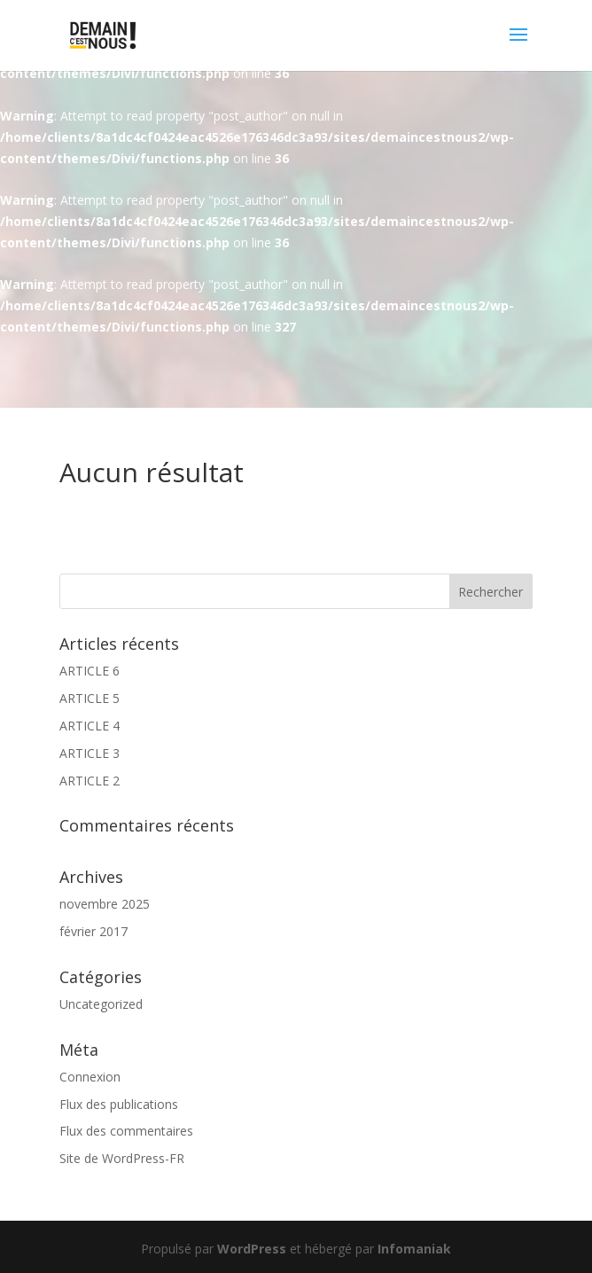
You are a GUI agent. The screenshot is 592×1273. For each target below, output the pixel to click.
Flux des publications (118, 1104)
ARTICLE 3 (89, 753)
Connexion (90, 1076)
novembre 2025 (104, 903)
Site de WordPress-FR (121, 1158)
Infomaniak (414, 1248)
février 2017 (93, 931)
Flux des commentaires (126, 1130)
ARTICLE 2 (89, 780)
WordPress (251, 1248)
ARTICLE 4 (89, 725)
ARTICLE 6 (89, 670)
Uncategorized (101, 1004)
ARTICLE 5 (89, 698)
